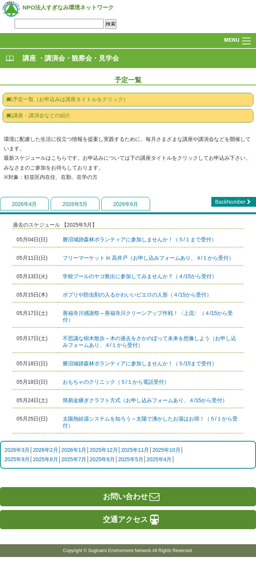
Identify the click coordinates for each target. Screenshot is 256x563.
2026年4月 (24, 204)
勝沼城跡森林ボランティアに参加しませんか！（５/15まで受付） (140, 363)
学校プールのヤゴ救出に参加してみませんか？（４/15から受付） (140, 276)
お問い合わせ (132, 496)
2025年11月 (135, 450)
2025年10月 (166, 450)
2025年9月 (17, 459)
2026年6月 (126, 204)
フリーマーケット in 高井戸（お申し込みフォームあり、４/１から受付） (148, 258)
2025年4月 (159, 459)
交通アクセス (132, 519)
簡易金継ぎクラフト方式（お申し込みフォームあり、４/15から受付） (145, 400)
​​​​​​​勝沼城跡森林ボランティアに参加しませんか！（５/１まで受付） (140, 239)
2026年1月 (73, 450)
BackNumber (233, 202)
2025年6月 (102, 459)
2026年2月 (45, 450)
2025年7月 (73, 459)
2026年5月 (75, 204)
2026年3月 (17, 450)
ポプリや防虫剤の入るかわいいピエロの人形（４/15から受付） (137, 295)
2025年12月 (104, 450)
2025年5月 (130, 459)
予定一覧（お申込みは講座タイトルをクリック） (67, 99)
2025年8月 (45, 459)
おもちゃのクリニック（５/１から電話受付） (116, 382)
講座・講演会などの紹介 (38, 115)
